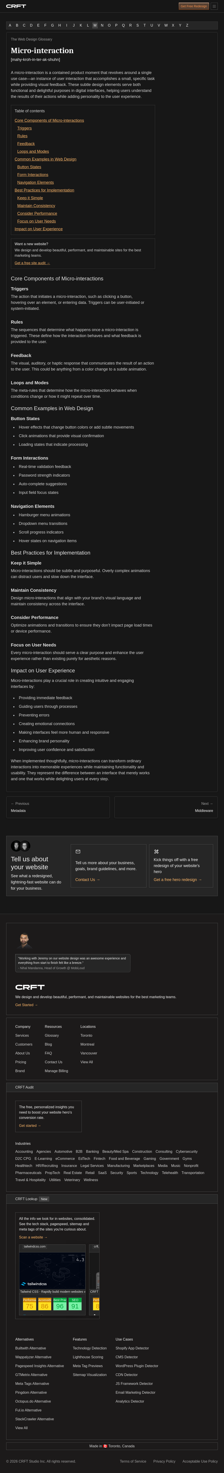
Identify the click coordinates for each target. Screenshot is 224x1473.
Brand (20, 1071)
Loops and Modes (33, 151)
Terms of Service (133, 1461)
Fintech (99, 1159)
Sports (132, 1173)
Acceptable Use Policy (200, 1461)
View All (86, 1062)
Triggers (24, 128)
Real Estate (73, 1173)
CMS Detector (127, 1357)
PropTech (52, 1173)
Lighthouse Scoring (88, 1357)
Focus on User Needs (36, 221)
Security (116, 1173)
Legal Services (92, 1166)
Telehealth (170, 1173)
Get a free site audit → (32, 263)
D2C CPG (23, 1159)
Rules (22, 136)
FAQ (48, 1053)
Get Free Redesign (194, 6)
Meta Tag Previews (88, 1366)
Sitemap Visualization (90, 1375)
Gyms (187, 1159)
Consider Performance (37, 213)
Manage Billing (56, 1071)
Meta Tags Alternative (32, 1384)
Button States (29, 167)
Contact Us (53, 1062)
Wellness (91, 1180)
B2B (79, 1151)
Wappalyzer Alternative (33, 1357)
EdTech (84, 1159)
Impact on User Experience (39, 229)
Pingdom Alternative (31, 1392)
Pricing (20, 1062)
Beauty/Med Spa (115, 1151)
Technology (149, 1173)
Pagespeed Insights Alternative (39, 1366)
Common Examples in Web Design (45, 159)
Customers (23, 1044)
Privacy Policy (164, 1461)
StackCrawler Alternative (34, 1419)
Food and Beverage (124, 1159)
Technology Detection (90, 1348)
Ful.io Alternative (28, 1410)
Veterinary (72, 1180)
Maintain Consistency (36, 206)
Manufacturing (118, 1166)
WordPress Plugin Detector (137, 1366)
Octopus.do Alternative (33, 1401)
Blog (48, 1044)
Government (169, 1159)
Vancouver (88, 1053)
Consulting (164, 1151)
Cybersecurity (187, 1151)
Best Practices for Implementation (44, 190)
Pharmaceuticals (28, 1173)
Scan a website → (33, 1237)
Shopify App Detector (132, 1348)
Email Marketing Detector (136, 1392)
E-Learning (43, 1159)
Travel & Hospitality (30, 1180)
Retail (90, 1173)
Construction (142, 1151)
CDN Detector (127, 1375)
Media (163, 1166)
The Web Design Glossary (31, 39)
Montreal (87, 1044)
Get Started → (26, 1005)
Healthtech (23, 1166)
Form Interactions (32, 175)
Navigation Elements (35, 182)
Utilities (55, 1180)
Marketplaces (143, 1166)
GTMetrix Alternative (31, 1375)
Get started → (30, 1126)
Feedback (26, 144)
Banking (92, 1151)
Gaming (150, 1159)
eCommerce (65, 1159)
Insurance (69, 1166)
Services (22, 1035)
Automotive (63, 1151)
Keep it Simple (30, 198)
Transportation (193, 1173)
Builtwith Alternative (30, 1348)
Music (175, 1166)
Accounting (24, 1151)
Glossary (52, 1035)
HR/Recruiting (47, 1166)
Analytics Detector (130, 1401)
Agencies (43, 1151)
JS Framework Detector (134, 1384)
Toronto (86, 1035)
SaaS (102, 1173)
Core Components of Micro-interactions (49, 120)
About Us (22, 1053)
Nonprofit (191, 1166)
